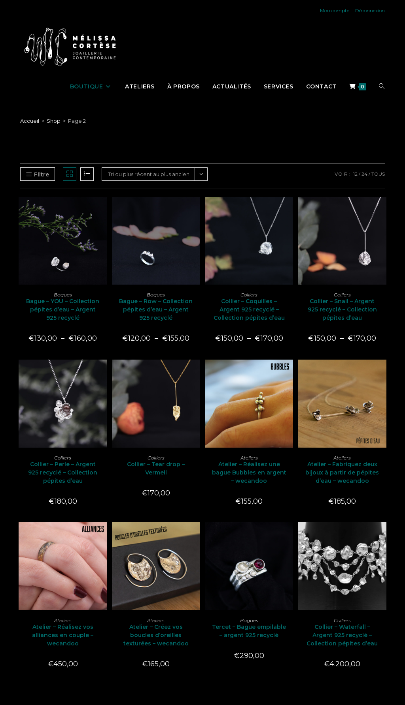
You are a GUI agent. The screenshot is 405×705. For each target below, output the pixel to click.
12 (355, 174)
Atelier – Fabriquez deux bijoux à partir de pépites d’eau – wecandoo (342, 472)
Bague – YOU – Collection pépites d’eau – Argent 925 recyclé (62, 309)
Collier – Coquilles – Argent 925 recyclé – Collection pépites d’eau (249, 309)
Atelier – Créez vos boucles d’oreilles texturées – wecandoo (156, 635)
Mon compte (334, 10)
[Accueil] (29, 121)
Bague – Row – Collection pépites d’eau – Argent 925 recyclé (156, 309)
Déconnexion (370, 10)
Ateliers (249, 458)
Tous (378, 174)
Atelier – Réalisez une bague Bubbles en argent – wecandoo (249, 472)
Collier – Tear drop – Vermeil (156, 468)
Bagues (63, 295)
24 (364, 174)
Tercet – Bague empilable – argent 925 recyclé (249, 631)
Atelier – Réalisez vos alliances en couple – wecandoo (62, 635)
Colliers (248, 295)
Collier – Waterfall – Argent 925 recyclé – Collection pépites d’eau (342, 635)
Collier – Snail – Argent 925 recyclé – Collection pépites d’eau (342, 309)
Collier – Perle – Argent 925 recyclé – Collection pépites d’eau (62, 472)
